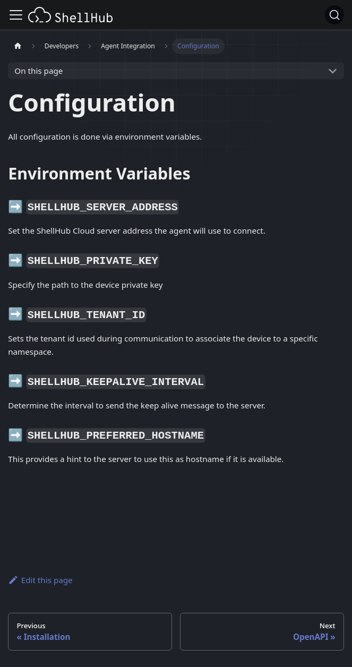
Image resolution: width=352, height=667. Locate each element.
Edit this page (40, 580)
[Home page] (17, 46)
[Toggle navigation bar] (16, 15)
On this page (38, 70)
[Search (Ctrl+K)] (334, 14)
